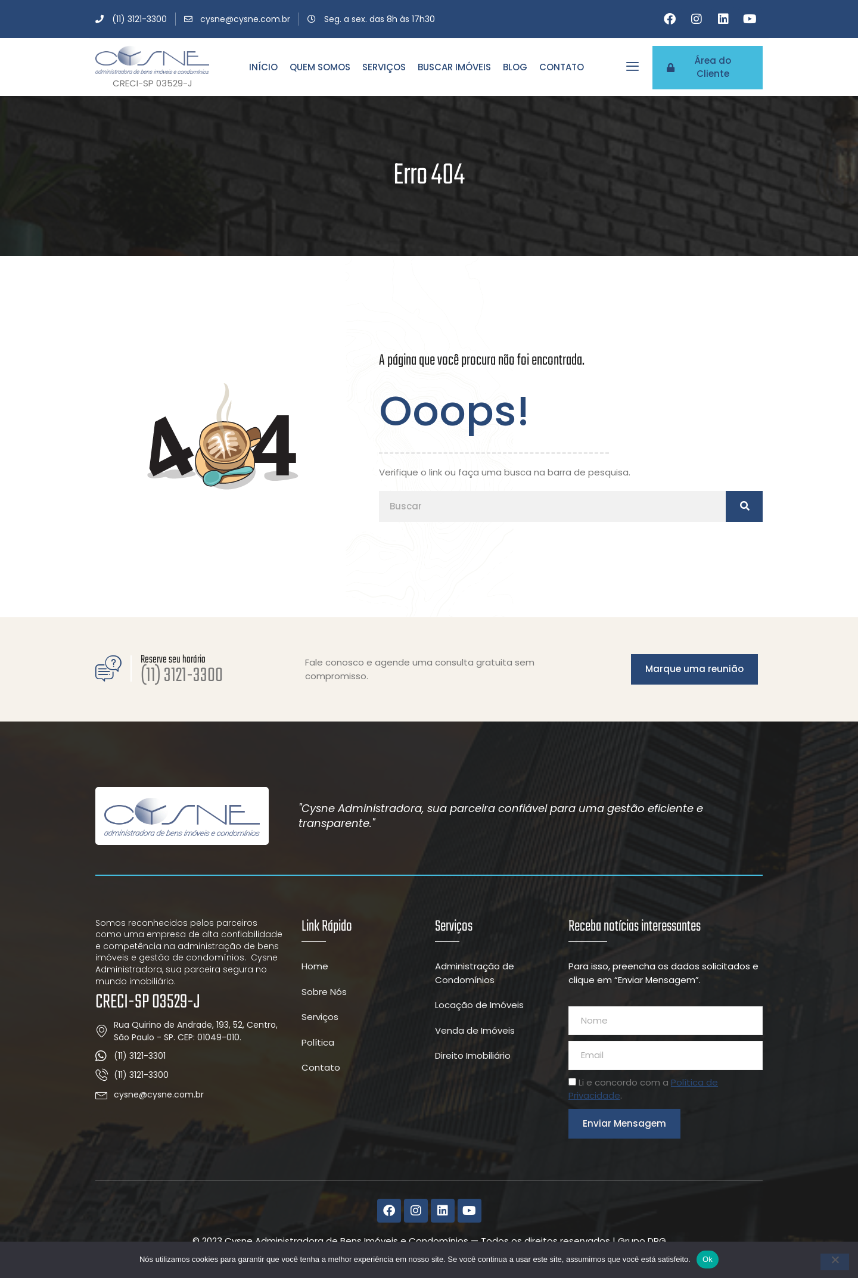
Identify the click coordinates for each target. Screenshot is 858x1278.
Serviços (384, 67)
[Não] (834, 1262)
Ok (707, 1259)
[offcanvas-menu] (632, 66)
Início (263, 67)
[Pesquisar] (744, 506)
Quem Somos (320, 67)
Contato (561, 67)
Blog (515, 67)
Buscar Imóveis (454, 67)
